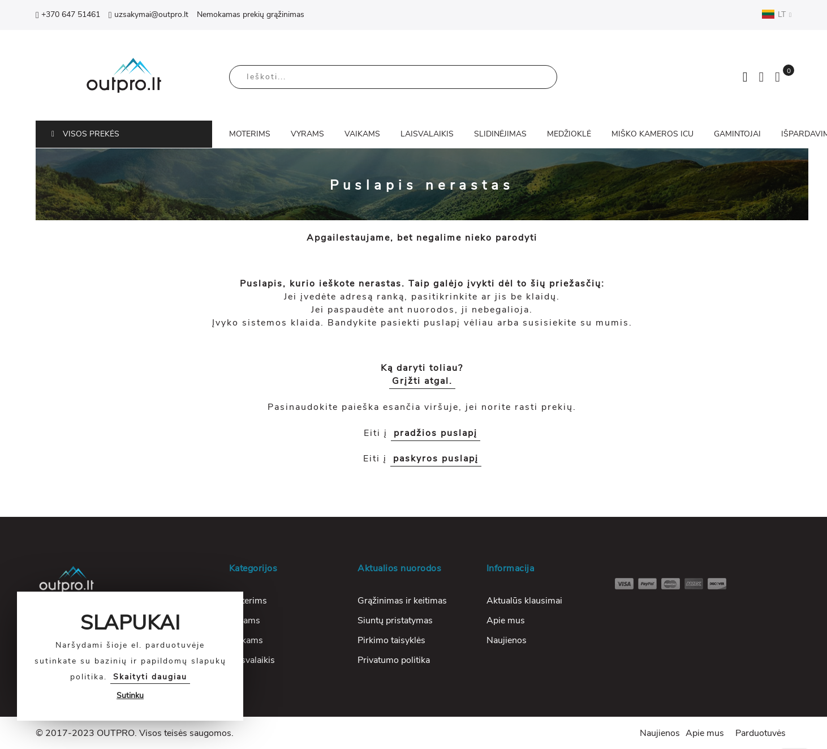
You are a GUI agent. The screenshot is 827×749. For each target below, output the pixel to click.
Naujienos (506, 640)
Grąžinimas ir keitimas (402, 600)
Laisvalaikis (252, 660)
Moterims (248, 600)
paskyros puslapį (436, 458)
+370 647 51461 (68, 14)
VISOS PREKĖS (85, 134)
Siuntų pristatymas (395, 620)
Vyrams (244, 620)
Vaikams (246, 640)
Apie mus (505, 620)
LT (776, 14)
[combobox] (393, 77)
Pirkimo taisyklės (391, 640)
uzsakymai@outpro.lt (148, 14)
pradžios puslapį (435, 433)
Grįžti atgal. (422, 381)
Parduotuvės (760, 733)
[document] (130, 656)
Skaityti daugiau (150, 676)
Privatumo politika (393, 660)
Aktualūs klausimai (524, 600)
